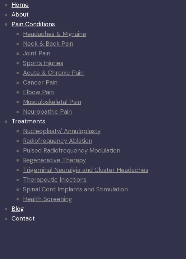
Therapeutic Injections (55, 179)
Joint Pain (36, 53)
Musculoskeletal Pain (52, 102)
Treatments (28, 121)
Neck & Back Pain (48, 43)
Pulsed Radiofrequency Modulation (71, 150)
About (20, 14)
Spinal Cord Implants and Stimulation (75, 189)
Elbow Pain (38, 92)
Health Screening (47, 199)
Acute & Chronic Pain (53, 73)
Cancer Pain (40, 82)
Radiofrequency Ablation (57, 141)
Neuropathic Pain (47, 111)
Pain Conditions (33, 24)
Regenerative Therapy (54, 160)
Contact (23, 218)
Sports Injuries (43, 63)
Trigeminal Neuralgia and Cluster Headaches (85, 170)
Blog (17, 209)
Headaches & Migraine (54, 34)
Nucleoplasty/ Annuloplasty (62, 131)
